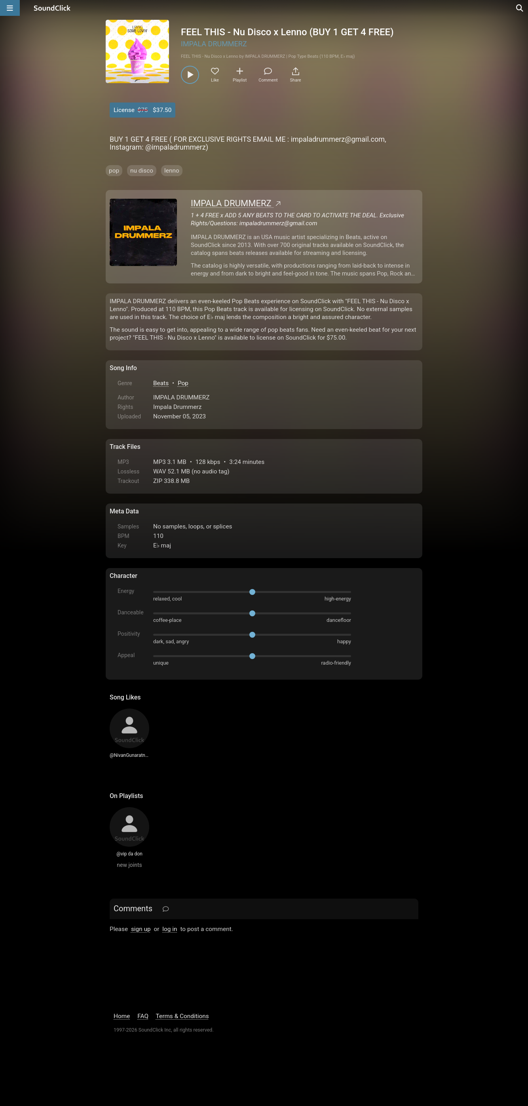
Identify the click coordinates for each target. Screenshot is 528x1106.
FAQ (142, 1016)
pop (114, 170)
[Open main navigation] (10, 8)
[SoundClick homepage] (52, 8)
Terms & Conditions (182, 1016)
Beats (161, 383)
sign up (141, 929)
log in (169, 929)
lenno (171, 170)
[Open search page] (520, 8)
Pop (183, 383)
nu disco (141, 170)
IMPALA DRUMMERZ (214, 44)
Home (122, 1016)
